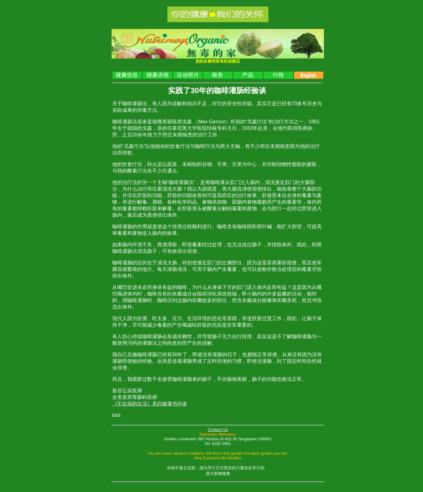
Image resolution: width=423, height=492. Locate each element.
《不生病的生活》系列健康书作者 (149, 403)
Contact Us (218, 429)
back (116, 414)
